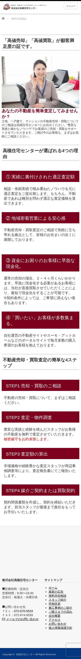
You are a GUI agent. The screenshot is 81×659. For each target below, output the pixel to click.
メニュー (71, 6)
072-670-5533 (23, 611)
